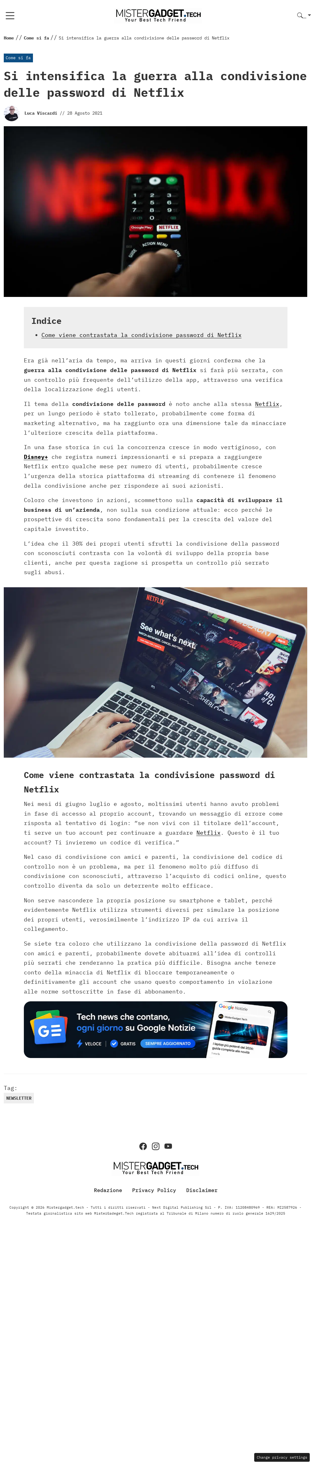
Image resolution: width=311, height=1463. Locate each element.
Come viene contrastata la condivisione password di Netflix (141, 335)
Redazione (108, 1190)
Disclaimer (201, 1190)
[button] (304, 16)
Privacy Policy (154, 1190)
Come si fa (18, 57)
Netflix (267, 403)
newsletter (18, 1098)
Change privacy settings (282, 1457)
